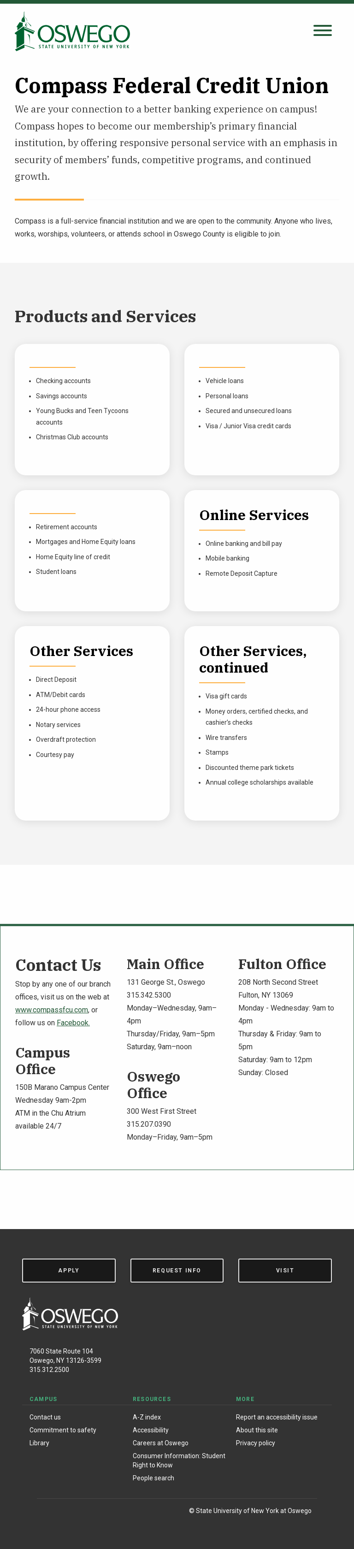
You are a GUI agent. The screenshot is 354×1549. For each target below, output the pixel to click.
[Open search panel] (322, 31)
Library (39, 1443)
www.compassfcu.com (51, 1009)
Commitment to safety (63, 1430)
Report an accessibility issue (277, 1417)
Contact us (45, 1417)
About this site (257, 1430)
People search (153, 1478)
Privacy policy (255, 1443)
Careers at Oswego (161, 1443)
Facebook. (73, 1022)
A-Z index (147, 1417)
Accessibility (151, 1430)
